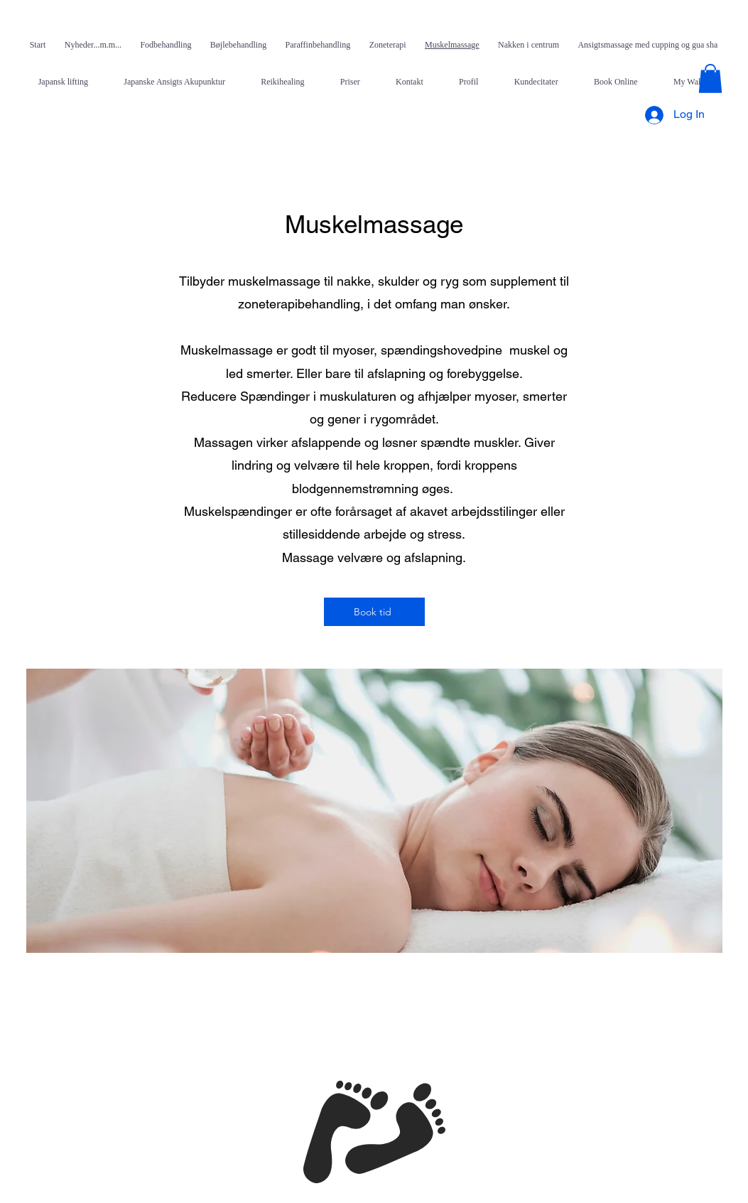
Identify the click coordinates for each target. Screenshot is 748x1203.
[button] (710, 78)
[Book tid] (374, 612)
